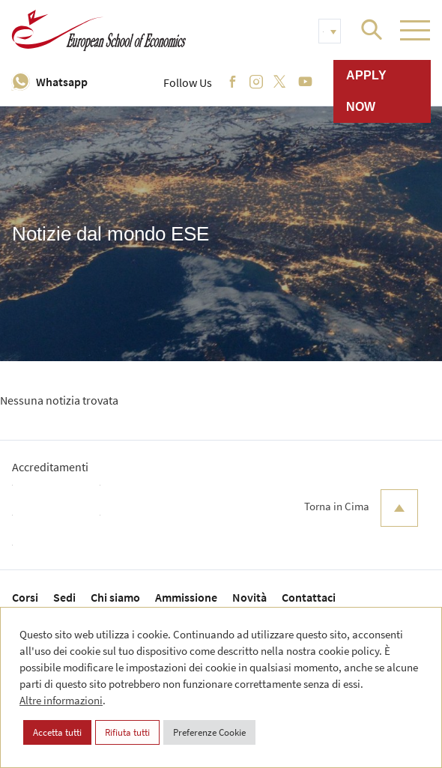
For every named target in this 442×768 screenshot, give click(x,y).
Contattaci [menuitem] (309, 597)
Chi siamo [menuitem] (115, 597)
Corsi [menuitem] (25, 597)
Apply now (366, 91)
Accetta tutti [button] (57, 732)
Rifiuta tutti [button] (127, 732)
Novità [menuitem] (249, 597)
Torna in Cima (361, 508)
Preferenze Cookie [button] (209, 732)
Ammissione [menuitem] (186, 597)
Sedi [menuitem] (64, 597)
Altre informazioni (61, 700)
